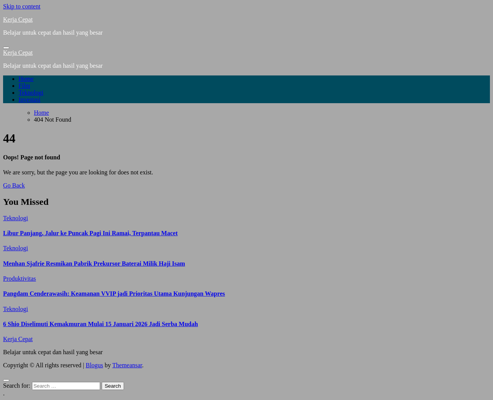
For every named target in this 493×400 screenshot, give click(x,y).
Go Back (14, 185)
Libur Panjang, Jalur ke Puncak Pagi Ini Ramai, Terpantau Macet (90, 233)
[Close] (6, 380)
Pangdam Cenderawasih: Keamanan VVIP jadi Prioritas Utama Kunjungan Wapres (114, 293)
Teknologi (31, 92)
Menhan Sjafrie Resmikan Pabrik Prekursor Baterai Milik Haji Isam (94, 263)
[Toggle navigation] (6, 48)
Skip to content (21, 6)
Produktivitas (19, 278)
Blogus (94, 365)
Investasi (29, 99)
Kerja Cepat (18, 19)
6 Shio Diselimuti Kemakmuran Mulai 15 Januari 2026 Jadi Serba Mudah (100, 324)
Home (26, 78)
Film (24, 85)
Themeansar (127, 365)
